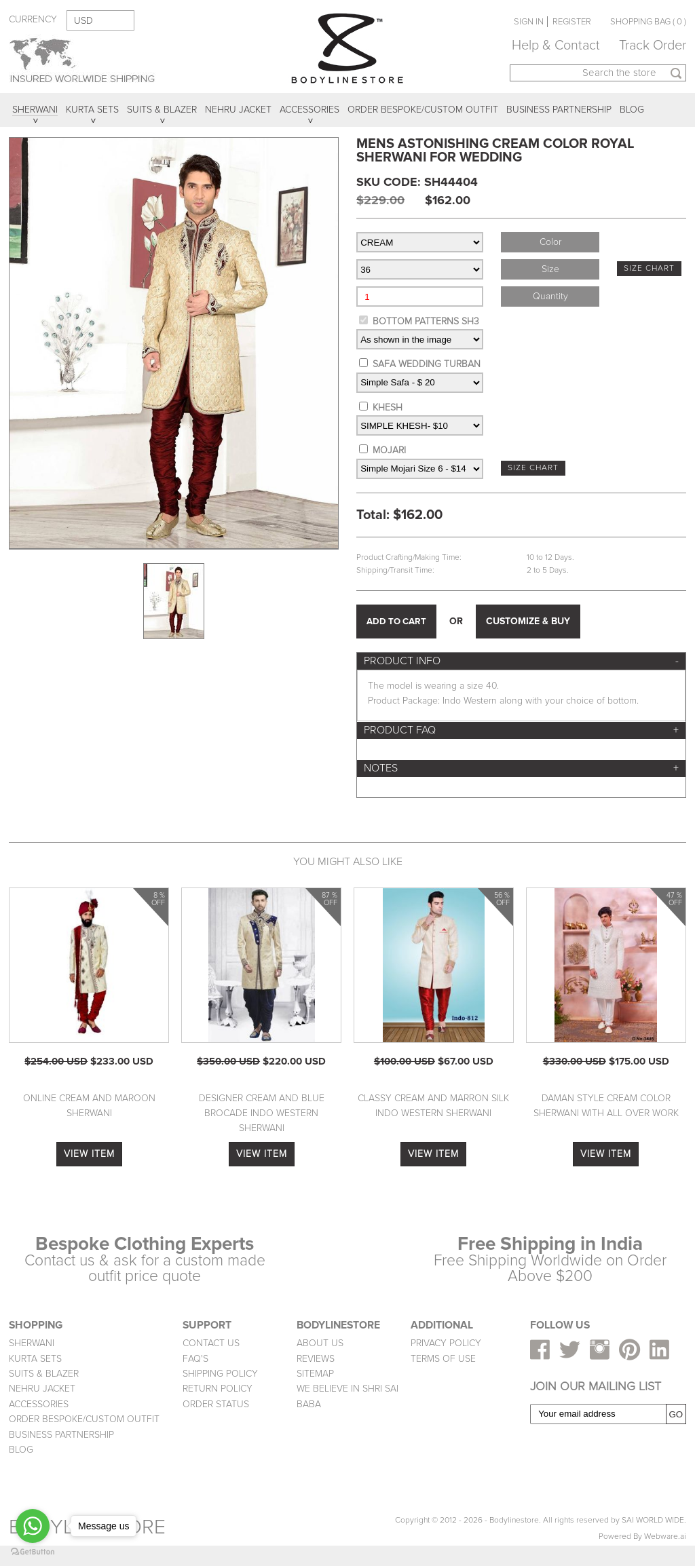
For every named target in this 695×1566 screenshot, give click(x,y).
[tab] (521, 661)
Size (550, 269)
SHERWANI (31, 1343)
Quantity (550, 296)
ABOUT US (320, 1343)
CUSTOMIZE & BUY (528, 621)
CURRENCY (33, 19)
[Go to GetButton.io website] (32, 1552)
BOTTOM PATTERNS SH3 (426, 321)
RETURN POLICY (217, 1388)
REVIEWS (316, 1358)
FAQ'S (195, 1358)
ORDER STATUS (216, 1404)
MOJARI (389, 450)
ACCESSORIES (39, 1404)
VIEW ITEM (89, 1154)
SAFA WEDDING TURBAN (427, 364)
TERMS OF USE (443, 1358)
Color (550, 242)
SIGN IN (529, 21)
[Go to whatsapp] (33, 1526)
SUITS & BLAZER (44, 1373)
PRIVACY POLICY (446, 1343)
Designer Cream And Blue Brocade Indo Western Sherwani (261, 1113)
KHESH (387, 407)
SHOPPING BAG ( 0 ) (648, 21)
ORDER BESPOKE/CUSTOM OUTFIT (84, 1419)
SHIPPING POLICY (220, 1373)
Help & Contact (556, 45)
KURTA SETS (35, 1358)
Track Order (652, 45)
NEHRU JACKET (42, 1388)
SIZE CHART (649, 268)
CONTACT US (211, 1343)
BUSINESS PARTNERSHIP (61, 1434)
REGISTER (571, 21)
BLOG (21, 1449)
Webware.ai (665, 1536)
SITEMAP (315, 1373)
